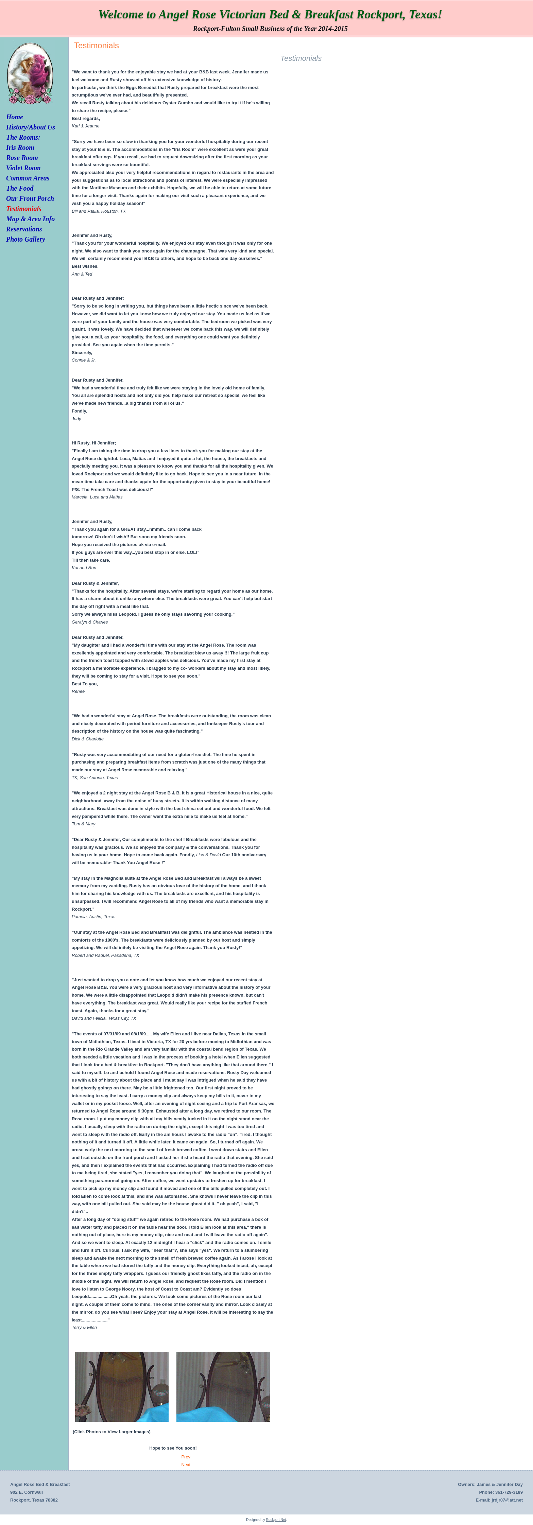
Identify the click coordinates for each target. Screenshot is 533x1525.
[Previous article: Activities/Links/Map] (185, 1456)
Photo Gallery (25, 239)
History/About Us (30, 127)
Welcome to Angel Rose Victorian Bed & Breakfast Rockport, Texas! (270, 14)
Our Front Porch (30, 198)
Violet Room (23, 168)
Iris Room (20, 147)
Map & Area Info (30, 219)
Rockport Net (276, 1520)
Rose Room (22, 157)
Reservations (24, 229)
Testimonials (23, 208)
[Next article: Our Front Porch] (185, 1464)
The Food (20, 188)
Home (14, 117)
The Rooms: (23, 137)
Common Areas (28, 178)
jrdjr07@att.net (507, 1500)
